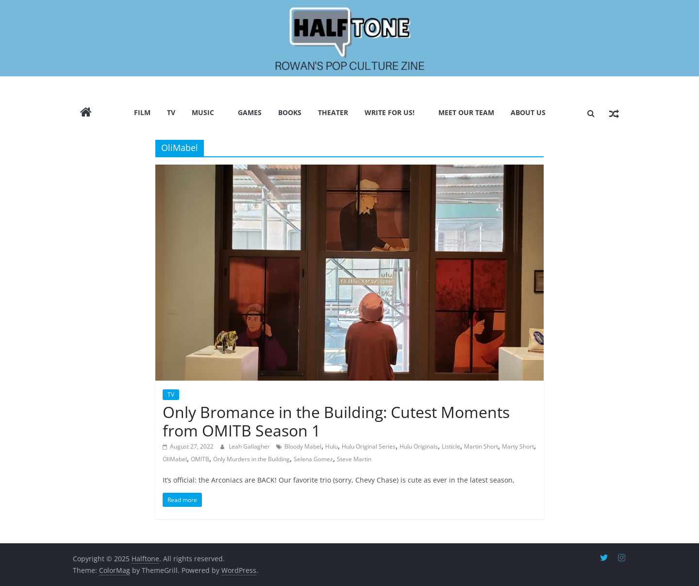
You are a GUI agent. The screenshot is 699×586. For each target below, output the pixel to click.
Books (289, 112)
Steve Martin (354, 459)
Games (250, 112)
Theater (333, 112)
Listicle (451, 446)
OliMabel (175, 459)
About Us (528, 112)
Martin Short (481, 446)
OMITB (200, 459)
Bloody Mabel (302, 446)
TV (171, 112)
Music (203, 112)
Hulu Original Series (369, 446)
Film (142, 112)
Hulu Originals (418, 446)
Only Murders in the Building (251, 459)
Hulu (331, 446)
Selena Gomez (313, 459)
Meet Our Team (466, 112)
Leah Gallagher (250, 446)
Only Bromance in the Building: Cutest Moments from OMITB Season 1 (336, 421)
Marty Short (518, 446)
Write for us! (390, 112)
